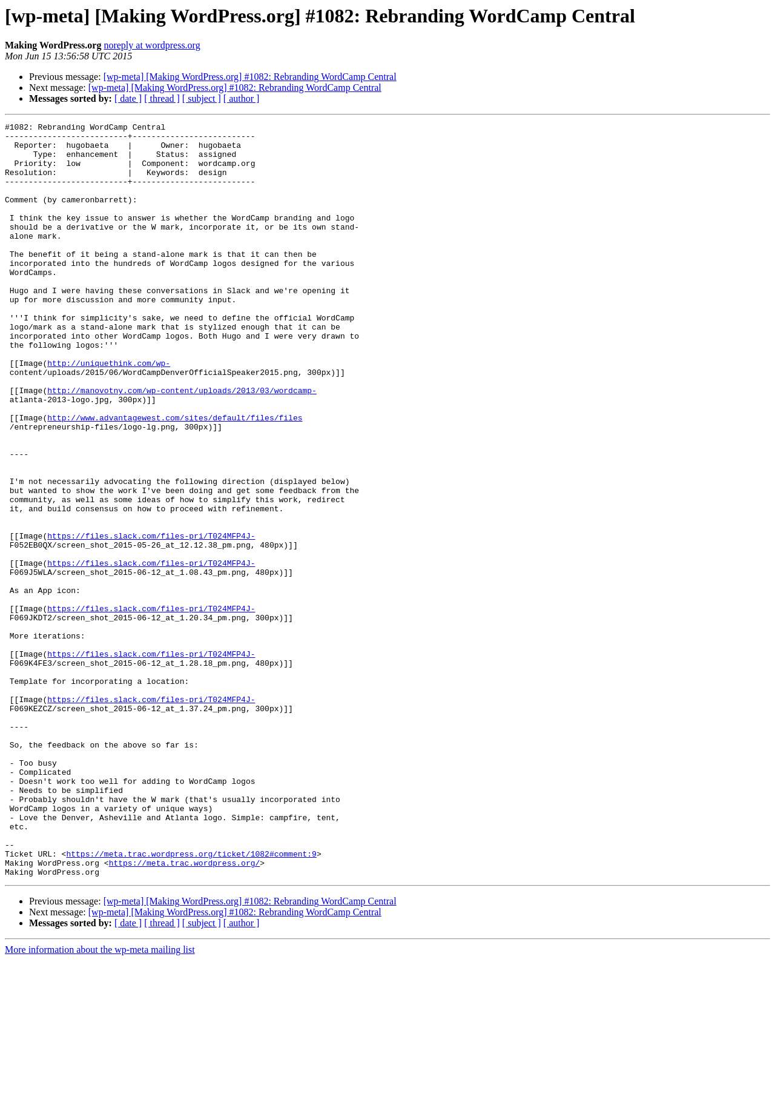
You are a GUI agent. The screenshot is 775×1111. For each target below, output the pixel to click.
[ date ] (128, 98)
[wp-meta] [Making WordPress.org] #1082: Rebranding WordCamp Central (250, 76)
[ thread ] (162, 98)
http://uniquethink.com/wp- (108, 411)
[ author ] (241, 98)
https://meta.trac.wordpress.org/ (184, 1011)
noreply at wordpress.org (152, 45)
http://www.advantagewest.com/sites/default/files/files (174, 477)
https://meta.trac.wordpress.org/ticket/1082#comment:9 (191, 1000)
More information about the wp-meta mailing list (100, 1100)
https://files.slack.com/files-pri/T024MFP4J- (151, 619)
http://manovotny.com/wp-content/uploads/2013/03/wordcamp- (182, 444)
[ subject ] (201, 98)
